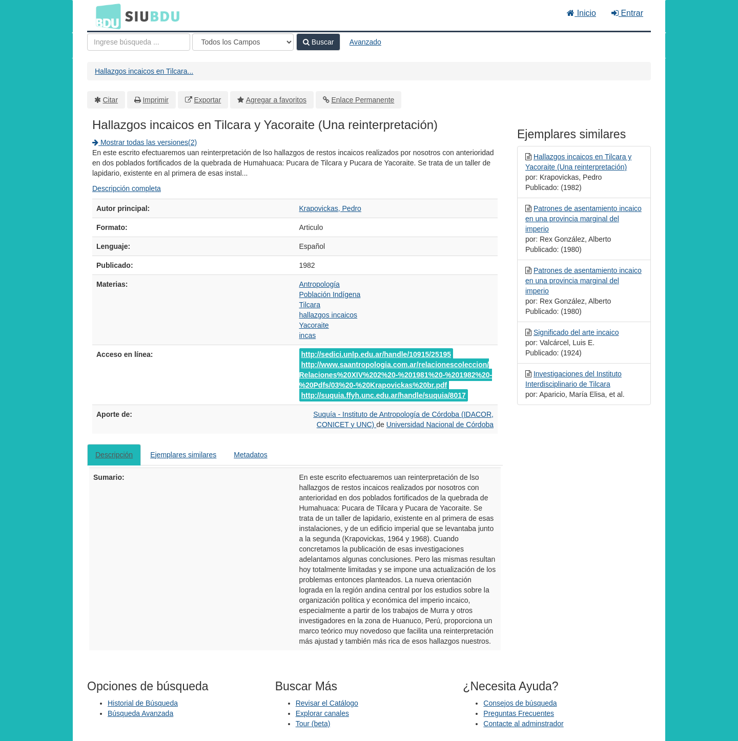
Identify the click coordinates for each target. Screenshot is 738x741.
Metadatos (250, 455)
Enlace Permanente (362, 100)
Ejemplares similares (183, 455)
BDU (105, 16)
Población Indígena (330, 294)
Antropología (319, 284)
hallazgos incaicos (328, 315)
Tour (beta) (313, 723)
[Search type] (243, 42)
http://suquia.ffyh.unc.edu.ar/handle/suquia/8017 (383, 395)
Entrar (627, 13)
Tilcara (310, 305)
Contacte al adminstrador (523, 723)
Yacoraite (314, 325)
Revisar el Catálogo (327, 703)
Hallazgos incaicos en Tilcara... (144, 71)
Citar (110, 100)
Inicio (581, 13)
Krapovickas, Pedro (330, 208)
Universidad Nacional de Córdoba (440, 424)
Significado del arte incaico (576, 332)
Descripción (114, 455)
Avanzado (365, 42)
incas (307, 335)
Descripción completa (126, 188)
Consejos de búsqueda (520, 703)
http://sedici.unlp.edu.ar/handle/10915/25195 (376, 354)
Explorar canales (322, 713)
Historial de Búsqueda (143, 703)
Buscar (318, 42)
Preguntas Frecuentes (518, 713)
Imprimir (155, 100)
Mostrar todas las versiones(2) (144, 142)
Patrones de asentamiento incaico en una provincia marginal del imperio (583, 218)
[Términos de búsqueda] (138, 42)
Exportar (207, 100)
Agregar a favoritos (276, 100)
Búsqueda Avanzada (140, 713)
